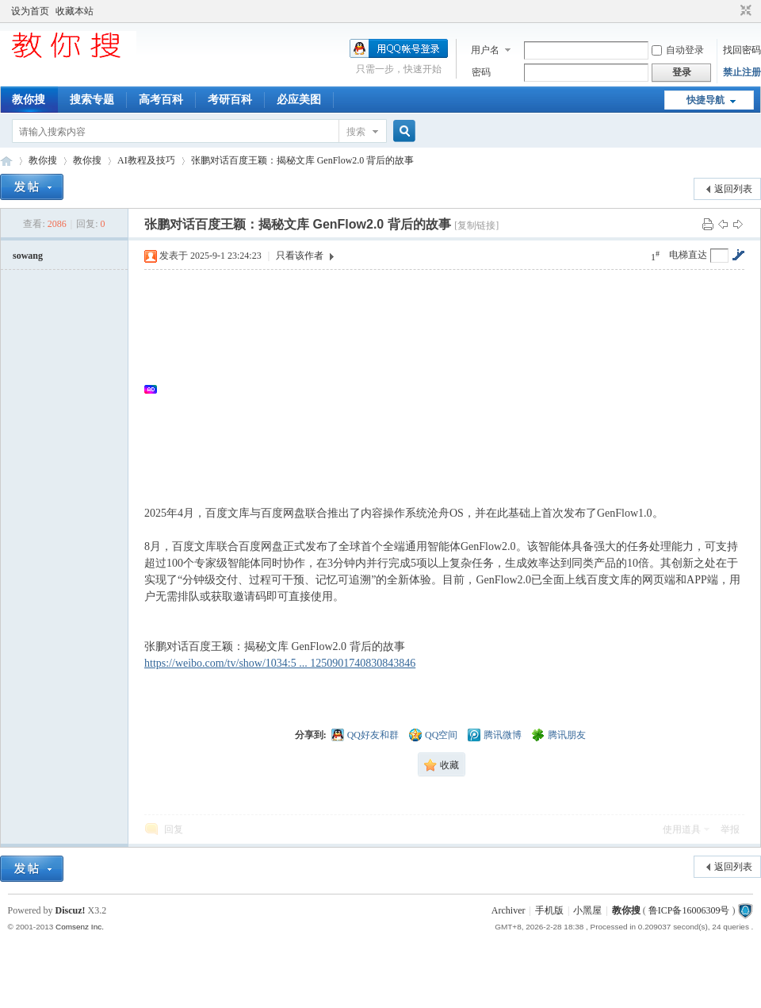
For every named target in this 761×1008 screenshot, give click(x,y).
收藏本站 (74, 11)
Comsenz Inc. (79, 926)
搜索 (355, 131)
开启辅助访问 (731, 11)
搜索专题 (92, 100)
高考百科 (161, 100)
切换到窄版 (744, 11)
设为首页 (30, 11)
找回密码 (742, 50)
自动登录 (678, 50)
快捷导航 (705, 100)
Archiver (508, 910)
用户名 (485, 50)
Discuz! (70, 910)
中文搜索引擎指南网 (6, 160)
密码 (481, 72)
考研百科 (230, 100)
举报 (730, 829)
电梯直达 (688, 254)
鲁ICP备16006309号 (689, 910)
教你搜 (28, 100)
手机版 (549, 910)
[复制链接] (476, 225)
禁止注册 (742, 72)
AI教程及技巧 (146, 160)
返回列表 (733, 188)
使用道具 (682, 829)
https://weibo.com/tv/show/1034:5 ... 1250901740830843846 (279, 663)
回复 (173, 829)
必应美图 (299, 100)
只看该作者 (299, 255)
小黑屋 (587, 910)
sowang (28, 255)
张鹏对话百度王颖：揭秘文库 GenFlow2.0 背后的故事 (303, 160)
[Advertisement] (452, 389)
